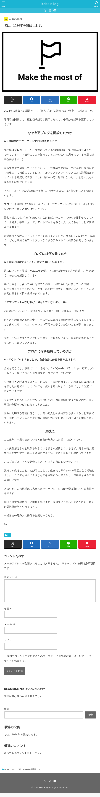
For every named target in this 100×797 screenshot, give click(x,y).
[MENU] (3, 4)
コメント (11, 576)
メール (9, 628)
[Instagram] (49, 10)
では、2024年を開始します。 (21, 738)
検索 (6, 712)
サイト (8, 643)
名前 (8, 612)
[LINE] (54, 10)
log (6, 19)
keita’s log (50, 4)
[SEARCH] (96, 4)
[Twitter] (45, 10)
